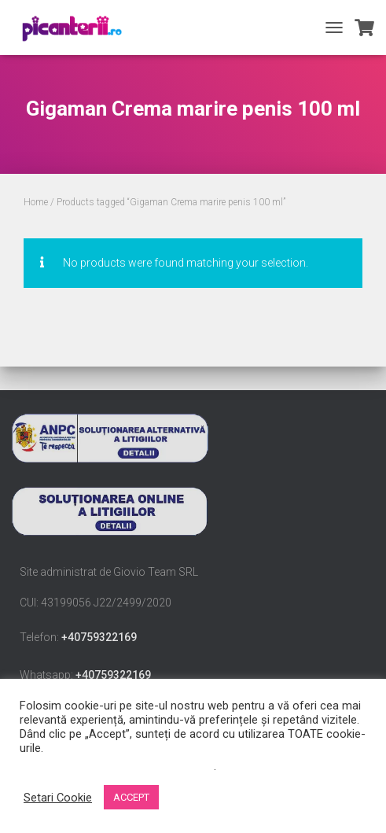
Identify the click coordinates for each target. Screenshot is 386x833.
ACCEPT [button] (131, 797)
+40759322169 (99, 637)
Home (36, 202)
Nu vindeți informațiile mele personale (117, 766)
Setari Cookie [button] (58, 798)
